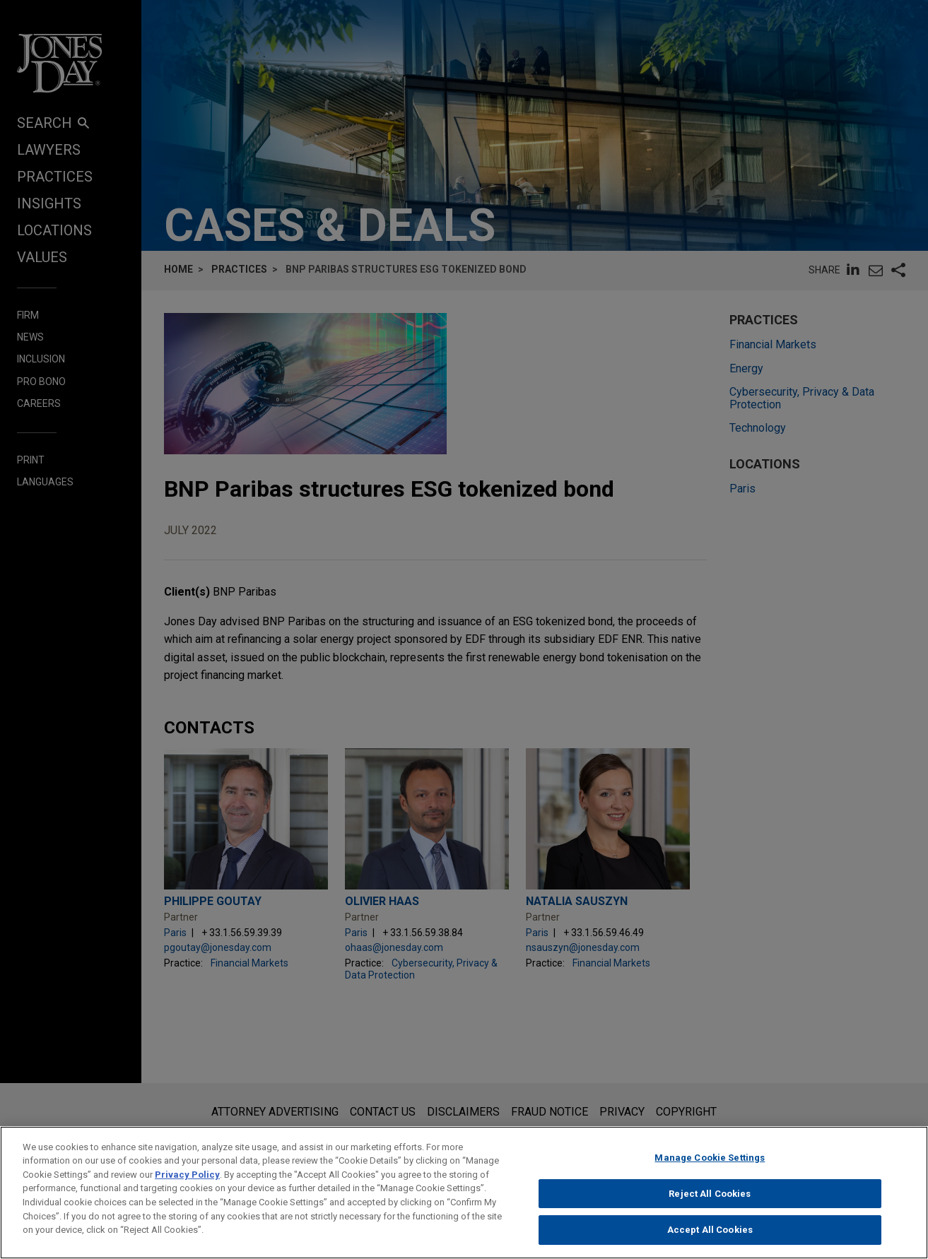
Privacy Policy (187, 1183)
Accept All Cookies (710, 1238)
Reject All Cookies (710, 1201)
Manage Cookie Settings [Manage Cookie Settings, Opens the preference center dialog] (709, 1166)
